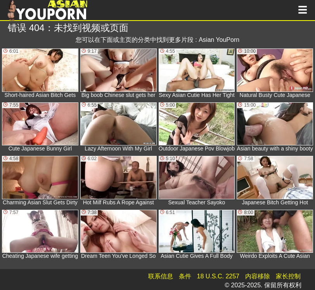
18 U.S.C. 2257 (218, 276)
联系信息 (160, 276)
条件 (185, 276)
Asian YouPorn (219, 39)
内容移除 (257, 276)
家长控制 (288, 276)
